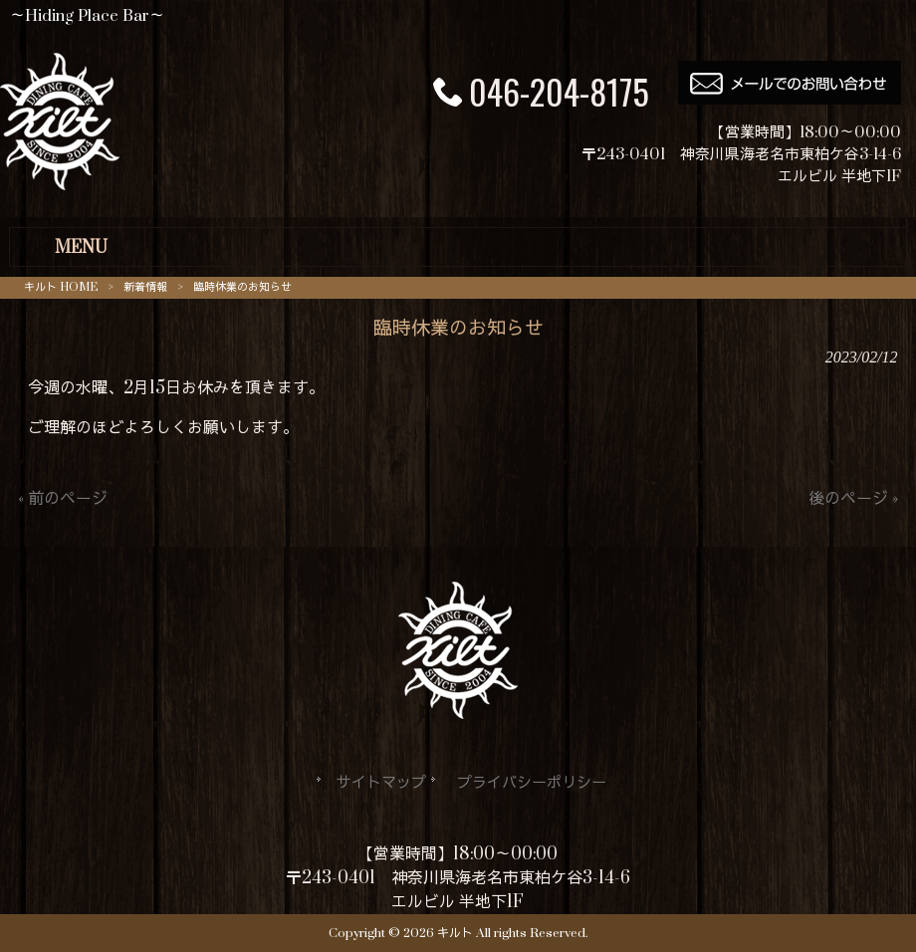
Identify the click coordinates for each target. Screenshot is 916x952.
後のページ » (853, 499)
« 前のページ (63, 499)
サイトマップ (381, 783)
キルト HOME (61, 287)
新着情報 (145, 287)
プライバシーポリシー (531, 783)
